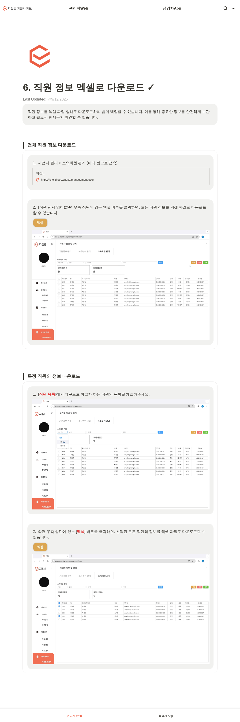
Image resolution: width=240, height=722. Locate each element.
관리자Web (78, 8)
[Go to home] (17, 8)
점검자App (172, 8)
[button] (225, 8)
